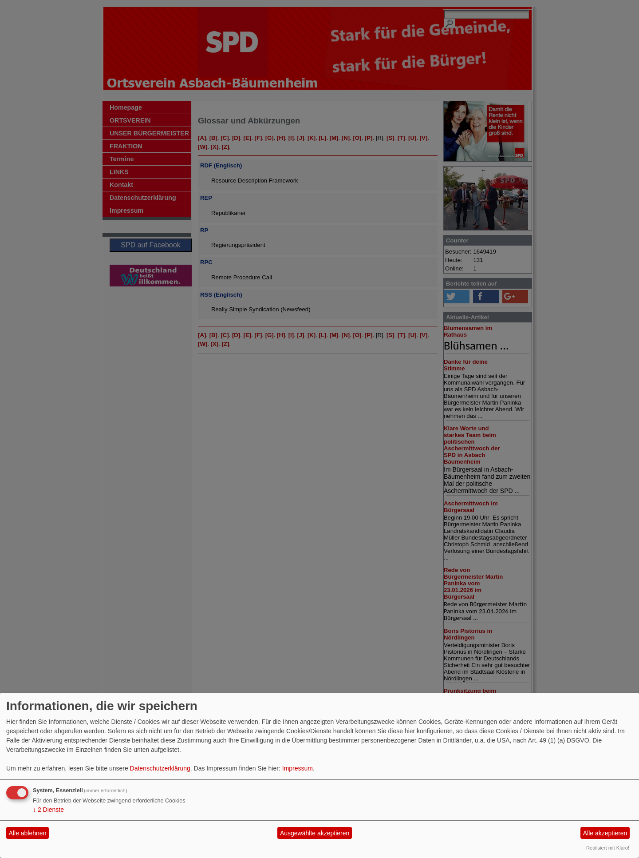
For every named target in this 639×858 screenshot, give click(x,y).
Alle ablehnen (28, 833)
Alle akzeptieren (605, 833)
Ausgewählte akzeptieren (314, 833)
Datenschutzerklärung (160, 768)
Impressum (297, 768)
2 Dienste (48, 809)
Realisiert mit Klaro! (607, 847)
